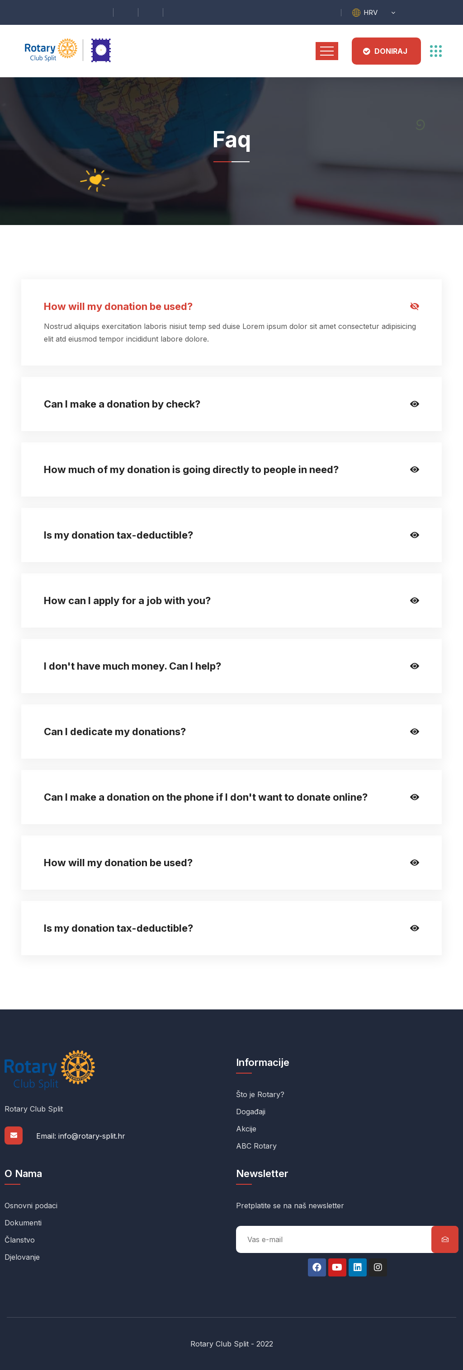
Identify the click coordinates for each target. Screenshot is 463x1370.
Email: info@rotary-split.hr (80, 1135)
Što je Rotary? (260, 1094)
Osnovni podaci (31, 1205)
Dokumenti (23, 1222)
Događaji (250, 1111)
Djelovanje (22, 1257)
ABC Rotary (256, 1145)
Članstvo (20, 1239)
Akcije (246, 1128)
